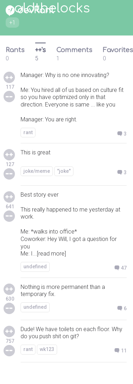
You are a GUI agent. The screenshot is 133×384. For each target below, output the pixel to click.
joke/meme (36, 171)
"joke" (64, 171)
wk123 (47, 349)
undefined (35, 266)
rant (28, 132)
